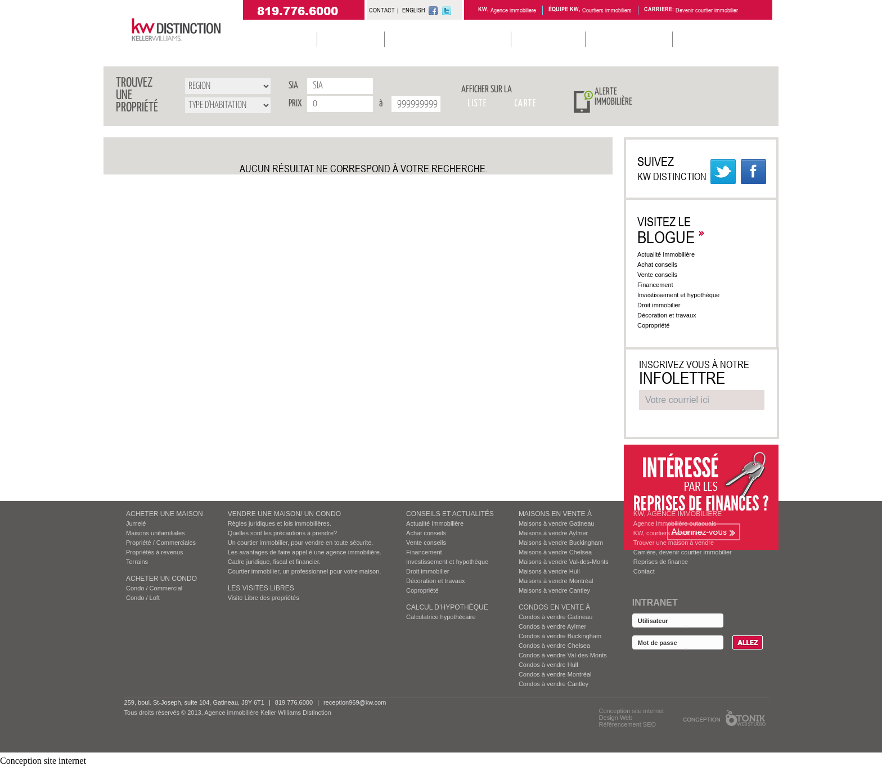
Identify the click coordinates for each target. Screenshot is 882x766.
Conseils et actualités (450, 514)
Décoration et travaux (672, 315)
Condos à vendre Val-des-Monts (563, 655)
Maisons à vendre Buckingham (561, 542)
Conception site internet (631, 710)
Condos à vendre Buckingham (560, 636)
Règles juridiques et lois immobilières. (279, 523)
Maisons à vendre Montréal (556, 580)
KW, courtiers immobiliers (668, 533)
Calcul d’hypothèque (447, 607)
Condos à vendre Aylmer (552, 626)
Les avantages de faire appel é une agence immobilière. (304, 552)
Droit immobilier (664, 305)
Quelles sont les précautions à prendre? (282, 533)
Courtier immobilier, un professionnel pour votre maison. (304, 571)
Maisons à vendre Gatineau (557, 523)
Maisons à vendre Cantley (554, 590)
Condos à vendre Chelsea (554, 645)
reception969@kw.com (354, 702)
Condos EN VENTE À (554, 607)
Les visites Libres (261, 588)
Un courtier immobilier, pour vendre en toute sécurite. (301, 542)
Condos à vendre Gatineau (555, 616)
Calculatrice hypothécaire (441, 616)
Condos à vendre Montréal (555, 674)
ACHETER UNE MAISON (164, 514)
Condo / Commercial (154, 588)
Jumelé (136, 523)
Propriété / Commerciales (161, 542)
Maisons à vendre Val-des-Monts (564, 561)
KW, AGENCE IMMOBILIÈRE (677, 514)
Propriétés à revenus (154, 552)
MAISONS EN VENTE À (555, 514)
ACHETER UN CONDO (161, 579)
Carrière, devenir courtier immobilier (682, 552)
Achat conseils (662, 264)
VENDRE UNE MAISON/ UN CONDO (284, 514)
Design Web (616, 717)
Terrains (137, 561)
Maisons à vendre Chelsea (555, 552)
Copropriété (659, 325)
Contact (644, 571)
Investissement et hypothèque (684, 295)
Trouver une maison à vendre (673, 542)
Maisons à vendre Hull (549, 571)
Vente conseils (663, 274)
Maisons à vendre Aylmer (553, 533)
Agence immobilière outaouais (674, 523)
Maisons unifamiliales (155, 533)
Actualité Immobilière (671, 254)
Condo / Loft (143, 597)
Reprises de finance (660, 561)
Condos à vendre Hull (548, 664)
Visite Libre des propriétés (263, 597)
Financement (661, 284)
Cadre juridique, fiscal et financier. (274, 561)
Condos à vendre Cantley (553, 683)
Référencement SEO (627, 724)
